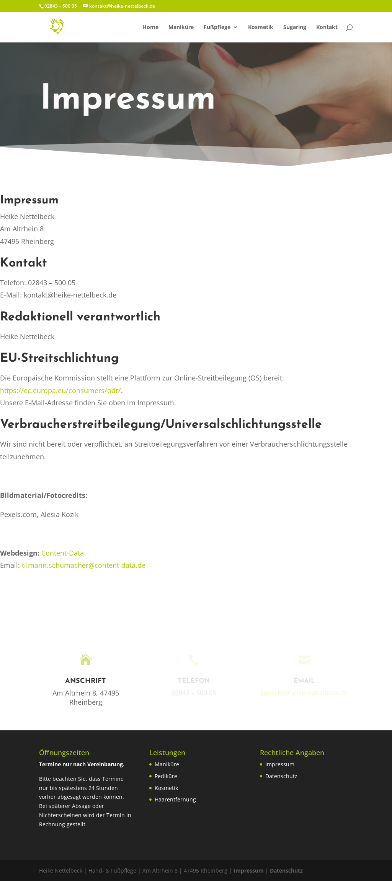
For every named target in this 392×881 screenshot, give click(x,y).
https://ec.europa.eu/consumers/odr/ (60, 390)
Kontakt (327, 27)
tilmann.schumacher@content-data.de (83, 565)
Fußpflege (217, 27)
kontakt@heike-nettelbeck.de (302, 692)
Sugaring (294, 27)
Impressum (279, 764)
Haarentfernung (175, 799)
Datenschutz (281, 776)
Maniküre (181, 27)
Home (150, 27)
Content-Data (62, 553)
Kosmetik (260, 27)
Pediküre (166, 776)
